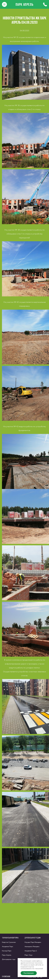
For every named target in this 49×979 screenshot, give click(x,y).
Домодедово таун (8, 959)
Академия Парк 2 (31, 951)
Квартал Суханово (9, 942)
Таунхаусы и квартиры (10, 938)
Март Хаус (29, 955)
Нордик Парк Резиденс (33, 942)
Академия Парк (7, 946)
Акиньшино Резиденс (32, 946)
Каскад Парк (6, 951)
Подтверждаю (29, 973)
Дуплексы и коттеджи (33, 938)
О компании (6, 976)
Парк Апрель (25, 4)
